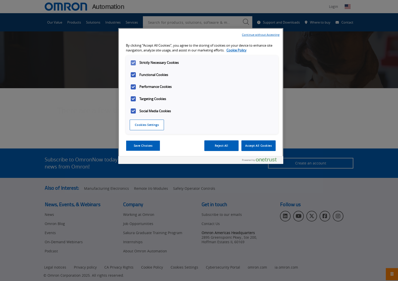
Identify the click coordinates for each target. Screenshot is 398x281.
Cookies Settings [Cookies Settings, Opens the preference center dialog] (147, 125)
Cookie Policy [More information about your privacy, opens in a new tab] (236, 50)
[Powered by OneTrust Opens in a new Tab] (261, 161)
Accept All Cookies (258, 145)
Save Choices (143, 145)
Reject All (221, 145)
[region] (200, 96)
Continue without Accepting (260, 34)
